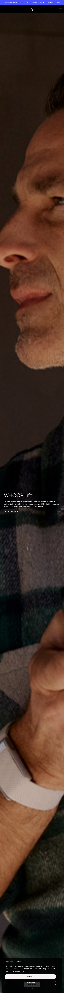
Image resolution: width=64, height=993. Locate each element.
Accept (30, 977)
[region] (32, 975)
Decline (30, 988)
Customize (30, 983)
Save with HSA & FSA (53, 3)
